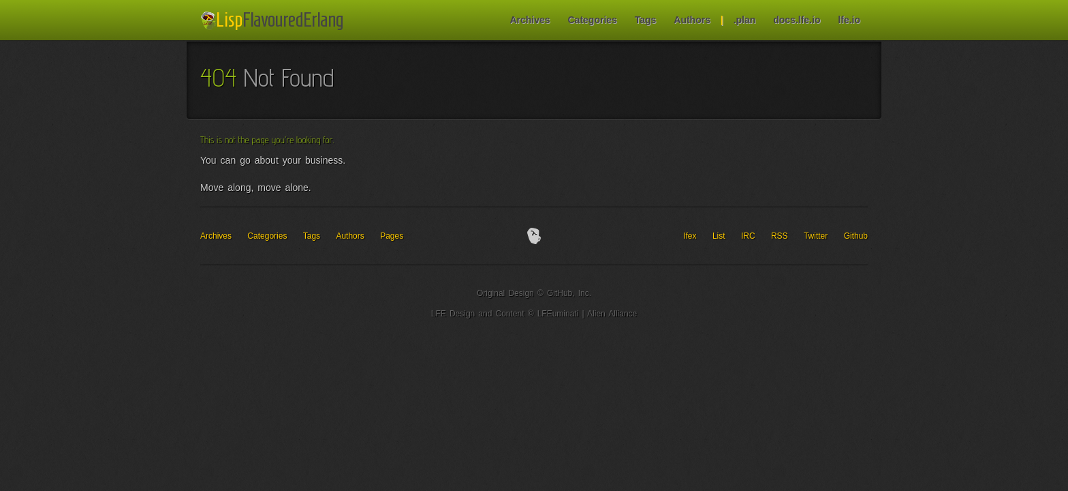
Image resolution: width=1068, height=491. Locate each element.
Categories (591, 19)
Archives (529, 19)
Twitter (816, 236)
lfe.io (849, 19)
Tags (646, 19)
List (718, 236)
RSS (779, 236)
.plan (745, 19)
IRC (748, 236)
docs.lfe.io (796, 19)
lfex (690, 236)
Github (856, 236)
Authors (692, 19)
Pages (391, 236)
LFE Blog (273, 21)
